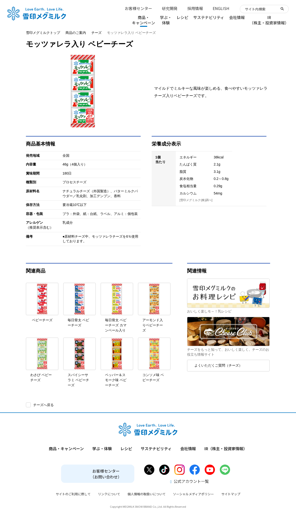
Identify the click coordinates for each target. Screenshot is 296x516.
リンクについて (109, 494)
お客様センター (138, 8)
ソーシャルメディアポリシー (193, 494)
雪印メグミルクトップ (43, 33)
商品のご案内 (75, 33)
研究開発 (170, 8)
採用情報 (195, 8)
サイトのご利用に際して (73, 494)
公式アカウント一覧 (189, 481)
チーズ (96, 33)
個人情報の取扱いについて (146, 494)
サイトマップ (230, 494)
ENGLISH (221, 8)
